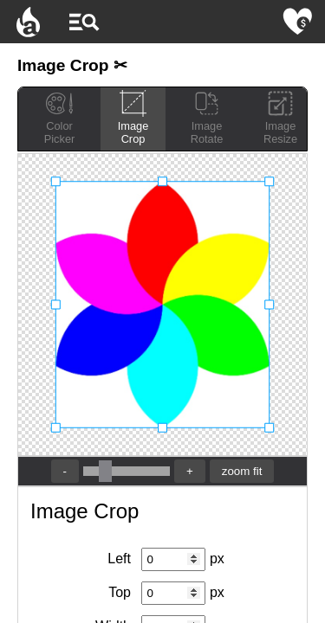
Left (119, 558)
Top (119, 592)
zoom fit (242, 471)
